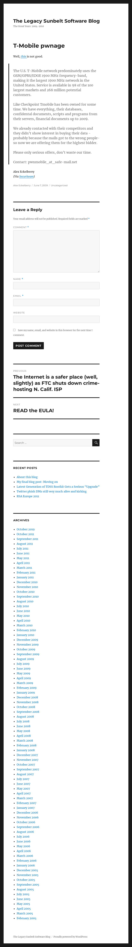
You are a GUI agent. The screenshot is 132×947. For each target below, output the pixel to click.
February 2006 (27, 860)
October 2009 (26, 649)
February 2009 (27, 687)
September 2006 (28, 827)
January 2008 (26, 750)
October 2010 (26, 591)
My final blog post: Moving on (37, 482)
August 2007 (25, 774)
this (24, 56)
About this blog (27, 477)
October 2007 (26, 764)
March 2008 (25, 740)
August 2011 (25, 543)
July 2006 (23, 836)
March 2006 (25, 855)
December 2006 (27, 812)
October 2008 (26, 707)
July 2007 (23, 779)
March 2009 (25, 683)
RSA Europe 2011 (28, 496)
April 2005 (24, 908)
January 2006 (26, 865)
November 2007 (27, 759)
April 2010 (23, 620)
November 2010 (27, 587)
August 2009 (25, 659)
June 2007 (23, 783)
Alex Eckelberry (22, 185)
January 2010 (25, 635)
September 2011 (27, 539)
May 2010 (23, 615)
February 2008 (26, 745)
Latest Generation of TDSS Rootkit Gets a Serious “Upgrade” (58, 486)
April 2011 (23, 563)
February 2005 (26, 918)
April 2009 (24, 678)
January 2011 (25, 577)
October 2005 (26, 880)
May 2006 (23, 846)
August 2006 (25, 831)
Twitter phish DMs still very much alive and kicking (52, 491)
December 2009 (27, 639)
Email (18, 295)
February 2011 (26, 572)
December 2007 (27, 755)
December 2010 (27, 582)
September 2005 (28, 884)
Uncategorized (59, 185)
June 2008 (23, 726)
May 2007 (23, 788)
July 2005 (23, 894)
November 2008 (27, 702)
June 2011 (23, 553)
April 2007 (24, 793)
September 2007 (28, 769)
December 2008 (27, 697)
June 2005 (23, 899)
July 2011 (22, 548)
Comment (21, 227)
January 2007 (26, 807)
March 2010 (24, 625)
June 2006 (24, 841)
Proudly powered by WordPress (70, 936)
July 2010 (23, 606)
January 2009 (26, 692)
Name (18, 279)
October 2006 (26, 822)
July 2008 (23, 721)
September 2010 (28, 596)
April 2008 (24, 735)
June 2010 (23, 611)
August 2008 (25, 716)
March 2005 (25, 913)
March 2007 (25, 798)
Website (19, 312)
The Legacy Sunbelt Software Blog (56, 21)
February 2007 (26, 803)
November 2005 (27, 875)
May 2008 (23, 731)
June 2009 (24, 668)
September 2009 (28, 654)
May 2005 (23, 904)
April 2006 (24, 851)
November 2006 (28, 817)
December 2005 (27, 870)
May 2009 (23, 673)
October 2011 (25, 534)
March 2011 (24, 567)
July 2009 (23, 663)
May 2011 (23, 558)
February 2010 (26, 630)
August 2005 (25, 889)
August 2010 (25, 601)
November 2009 (28, 644)
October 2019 (26, 529)
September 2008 (28, 711)
